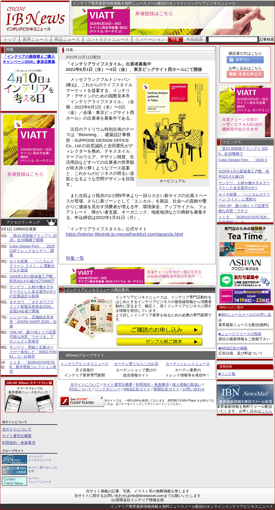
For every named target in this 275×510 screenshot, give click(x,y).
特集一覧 (75, 258)
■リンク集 (226, 374)
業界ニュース (35, 39)
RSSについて (80, 389)
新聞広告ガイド (166, 389)
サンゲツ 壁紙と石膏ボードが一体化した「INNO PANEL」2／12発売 (33, 351)
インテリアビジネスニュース (85, 364)
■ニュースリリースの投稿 (239, 334)
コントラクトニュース (107, 39)
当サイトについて (17, 429)
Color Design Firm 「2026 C (243, 160)
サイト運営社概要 (17, 436)
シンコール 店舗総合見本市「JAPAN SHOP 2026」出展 (33, 321)
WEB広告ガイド (137, 389)
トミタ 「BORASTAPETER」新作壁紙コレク (244, 219)
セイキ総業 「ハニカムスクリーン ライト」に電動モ (244, 197)
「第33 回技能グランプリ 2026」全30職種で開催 (33, 238)
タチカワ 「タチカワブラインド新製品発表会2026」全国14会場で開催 (32, 306)
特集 (175, 39)
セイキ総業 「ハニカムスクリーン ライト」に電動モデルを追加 (32, 265)
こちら (266, 411)
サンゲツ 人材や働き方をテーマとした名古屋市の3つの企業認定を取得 (32, 291)
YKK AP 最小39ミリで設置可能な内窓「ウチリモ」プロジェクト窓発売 (32, 336)
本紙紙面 (194, 39)
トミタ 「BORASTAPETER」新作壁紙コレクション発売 (32, 366)
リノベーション (150, 39)
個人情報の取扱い (187, 384)
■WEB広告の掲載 (232, 348)
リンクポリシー (108, 389)
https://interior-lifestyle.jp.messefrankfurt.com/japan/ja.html (124, 234)
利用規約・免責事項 (18, 443)
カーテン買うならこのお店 (136, 364)
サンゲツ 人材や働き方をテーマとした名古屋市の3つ (244, 185)
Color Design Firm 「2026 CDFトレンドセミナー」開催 (32, 250)
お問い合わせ (194, 389)
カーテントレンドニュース (188, 364)
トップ (9, 39)
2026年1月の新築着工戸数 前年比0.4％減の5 (243, 174)
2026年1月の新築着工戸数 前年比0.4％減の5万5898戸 (33, 278)
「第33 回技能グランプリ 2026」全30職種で (243, 151)
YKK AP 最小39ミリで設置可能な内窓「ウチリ (243, 208)
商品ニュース (67, 39)
